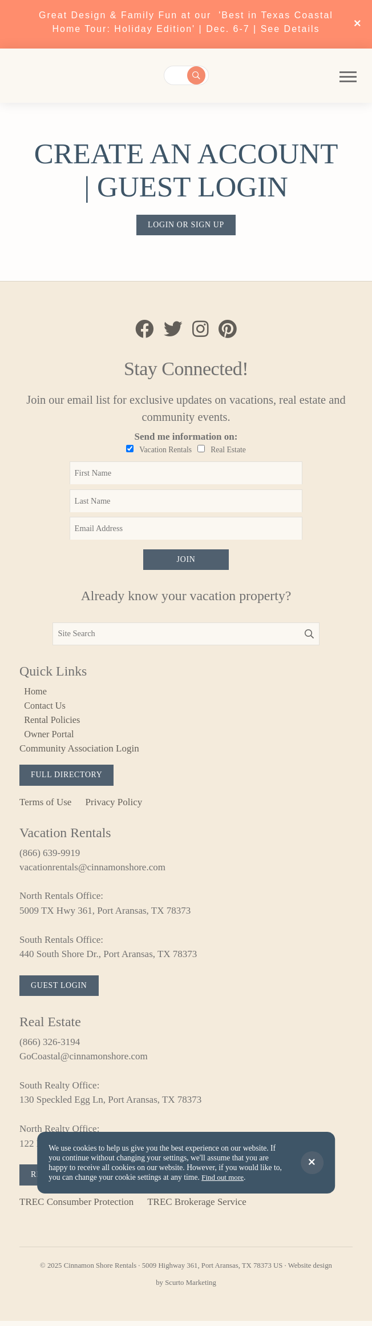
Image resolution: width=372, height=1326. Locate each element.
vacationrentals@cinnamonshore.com (92, 870)
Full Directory (68, 778)
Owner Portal (50, 737)
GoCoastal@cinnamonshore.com (83, 1061)
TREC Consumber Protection (76, 1207)
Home (36, 693)
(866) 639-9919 (49, 856)
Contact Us (46, 708)
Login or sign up (186, 225)
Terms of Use (45, 805)
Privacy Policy (114, 805)
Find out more (223, 1177)
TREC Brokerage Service (196, 1207)
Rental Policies (54, 723)
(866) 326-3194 (49, 1046)
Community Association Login (79, 751)
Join (186, 561)
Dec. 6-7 (261, 29)
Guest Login (60, 989)
